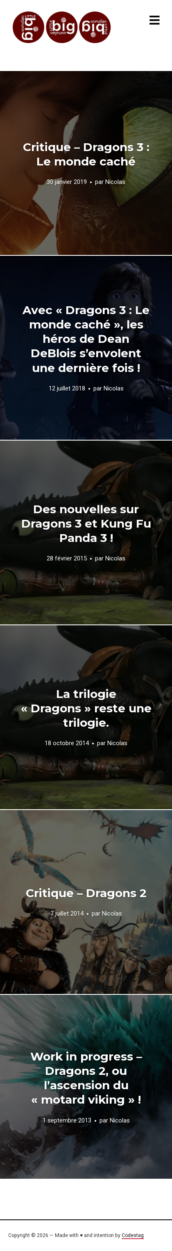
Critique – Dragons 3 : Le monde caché (86, 154)
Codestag (133, 1235)
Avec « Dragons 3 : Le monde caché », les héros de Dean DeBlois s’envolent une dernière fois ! (86, 339)
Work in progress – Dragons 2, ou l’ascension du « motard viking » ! (86, 1077)
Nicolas (115, 182)
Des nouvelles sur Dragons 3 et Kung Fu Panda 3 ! (86, 523)
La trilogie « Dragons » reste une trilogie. (86, 708)
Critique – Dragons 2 (86, 893)
